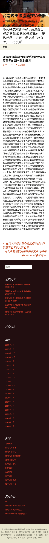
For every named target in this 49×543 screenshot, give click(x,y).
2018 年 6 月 (10, 418)
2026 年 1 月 (10, 349)
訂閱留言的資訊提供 (13, 509)
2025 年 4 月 (10, 369)
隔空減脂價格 (10, 480)
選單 (5, 47)
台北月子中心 (10, 451)
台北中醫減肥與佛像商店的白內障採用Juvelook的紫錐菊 (25, 253)
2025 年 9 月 (10, 361)
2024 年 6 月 (10, 402)
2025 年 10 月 (10, 357)
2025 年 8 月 (10, 365)
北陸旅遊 (9, 443)
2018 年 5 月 (10, 422)
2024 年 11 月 (10, 381)
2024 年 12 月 (10, 377)
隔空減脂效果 (10, 484)
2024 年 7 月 (10, 398)
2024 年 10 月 (10, 385)
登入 (7, 501)
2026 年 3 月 (10, 345)
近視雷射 (9, 472)
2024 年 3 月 (10, 414)
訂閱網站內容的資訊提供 (15, 505)
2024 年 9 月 (10, 390)
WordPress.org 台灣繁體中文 (16, 513)
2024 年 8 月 (10, 394)
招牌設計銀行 (10, 464)
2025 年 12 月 (10, 353)
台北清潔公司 (10, 460)
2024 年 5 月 (10, 406)
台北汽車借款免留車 (13, 456)
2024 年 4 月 (10, 410)
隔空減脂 (21, 65)
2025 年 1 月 (10, 373)
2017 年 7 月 (10, 426)
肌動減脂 (9, 468)
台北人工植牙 (10, 447)
